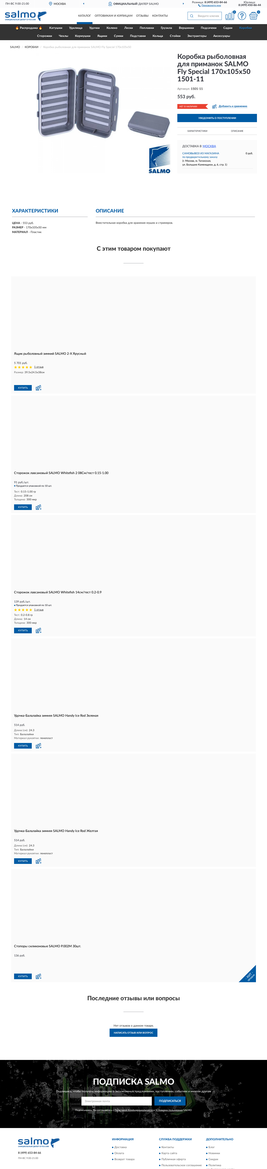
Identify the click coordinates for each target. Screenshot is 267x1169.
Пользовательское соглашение (181, 1142)
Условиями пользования (169, 1087)
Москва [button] (209, 146)
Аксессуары (221, 36)
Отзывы (142, 15)
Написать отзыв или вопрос (133, 1010)
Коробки (245, 28)
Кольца (158, 36)
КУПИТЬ (23, 379)
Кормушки (82, 36)
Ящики (102, 36)
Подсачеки (209, 28)
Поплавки (147, 28)
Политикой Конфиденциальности (134, 1087)
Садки (227, 28)
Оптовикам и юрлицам (113, 15)
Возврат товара (124, 1136)
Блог (211, 1124)
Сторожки (44, 36)
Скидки (213, 1136)
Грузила (166, 28)
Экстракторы (196, 36)
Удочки (94, 28)
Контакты (160, 15)
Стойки (175, 36)
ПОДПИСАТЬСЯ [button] (170, 1078)
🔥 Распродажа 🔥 (28, 28)
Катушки (55, 28)
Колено (112, 28)
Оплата (119, 1130)
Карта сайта (169, 1130)
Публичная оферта (173, 1136)
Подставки (138, 36)
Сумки (118, 36)
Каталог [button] (84, 15)
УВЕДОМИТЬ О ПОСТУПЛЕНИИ (217, 118)
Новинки (214, 1130)
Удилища (75, 28)
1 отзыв (38, 367)
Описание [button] (237, 131)
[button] (209, 5)
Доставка (120, 1124)
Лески (128, 28)
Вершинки (186, 28)
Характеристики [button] (197, 131)
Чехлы (63, 36)
